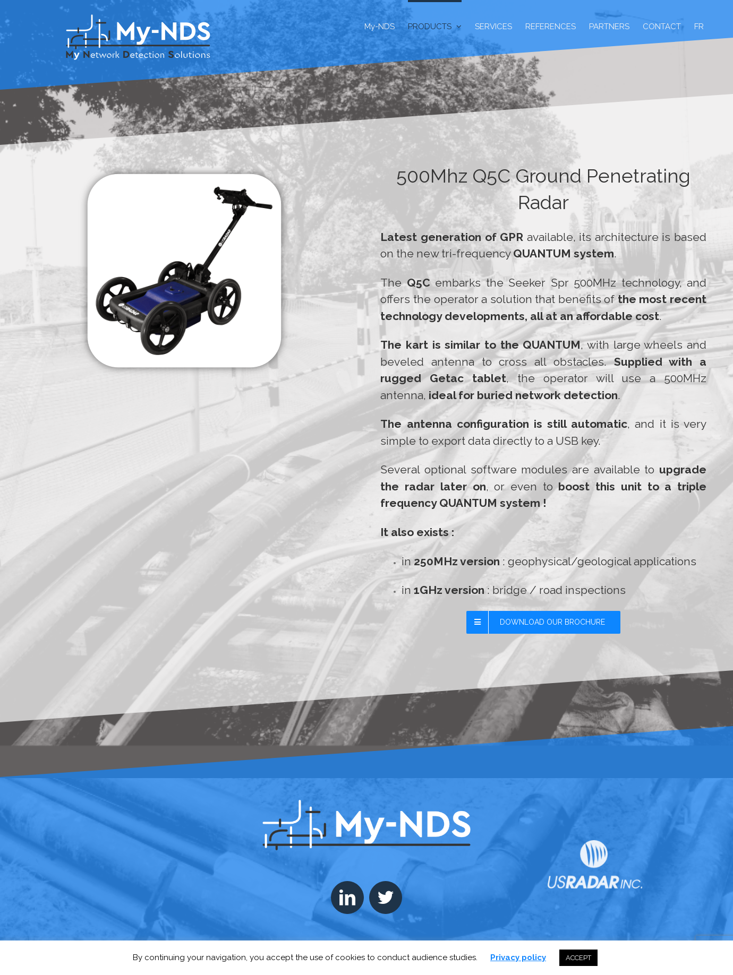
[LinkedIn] (347, 897)
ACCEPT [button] (578, 958)
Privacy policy (518, 957)
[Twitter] (385, 897)
